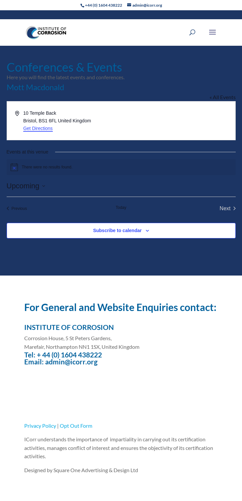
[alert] (121, 167)
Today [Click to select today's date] (121, 207)
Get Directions (38, 128)
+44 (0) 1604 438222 (103, 5)
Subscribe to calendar (117, 230)
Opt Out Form (76, 425)
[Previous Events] (17, 208)
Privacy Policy (40, 425)
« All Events (222, 97)
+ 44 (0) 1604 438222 (69, 354)
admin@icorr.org (71, 361)
